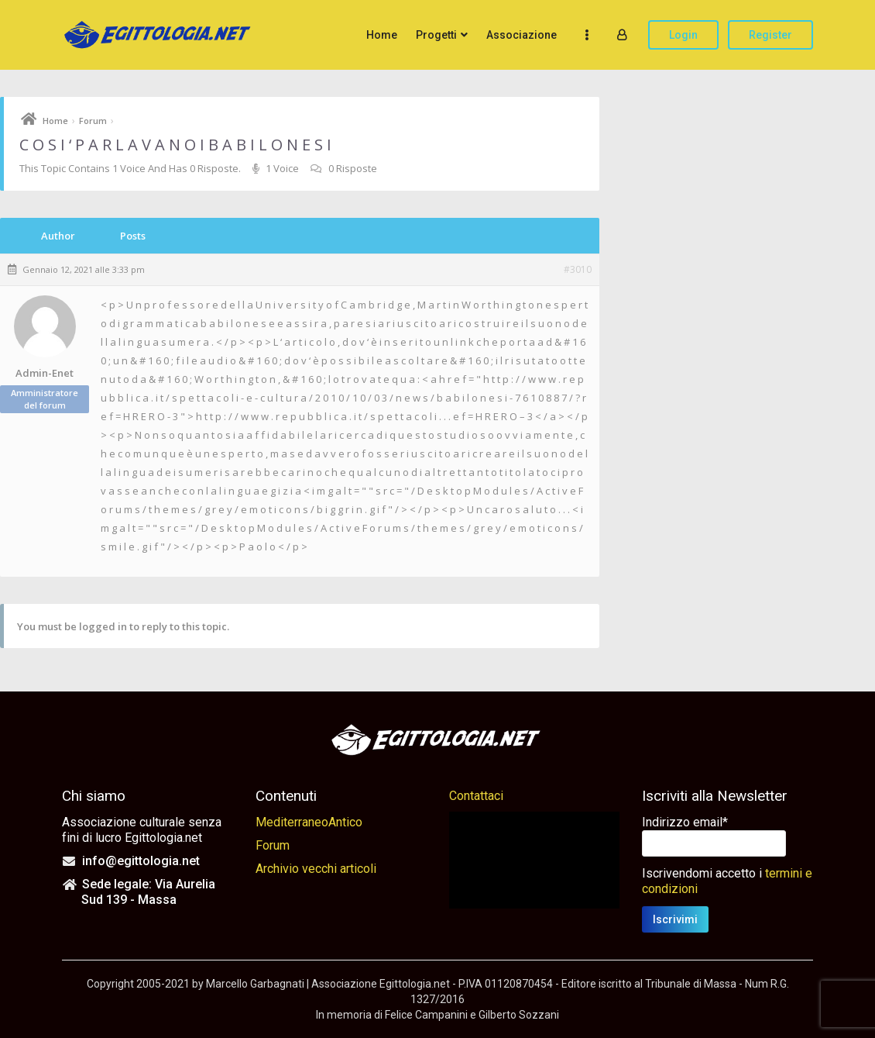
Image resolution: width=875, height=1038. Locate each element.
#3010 (578, 270)
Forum (93, 120)
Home (381, 35)
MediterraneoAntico (309, 822)
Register (770, 35)
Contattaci (476, 795)
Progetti (436, 35)
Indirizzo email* (685, 822)
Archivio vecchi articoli (316, 868)
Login (683, 35)
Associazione (521, 35)
